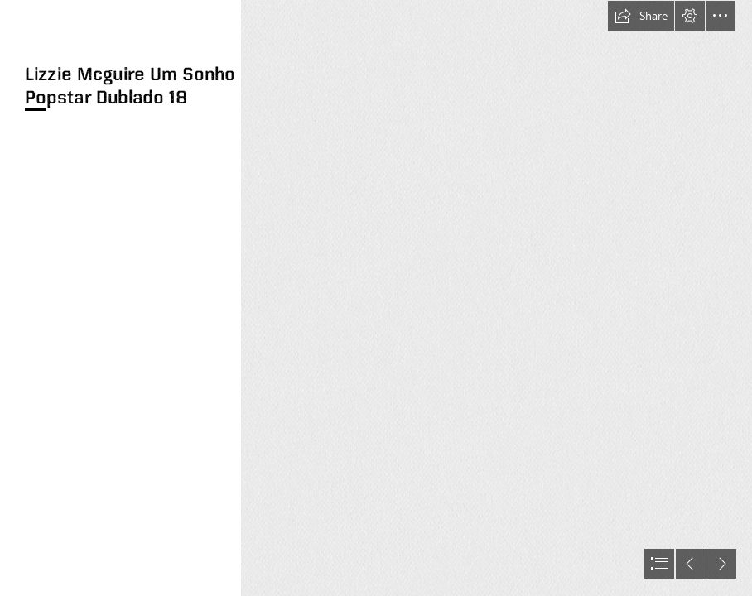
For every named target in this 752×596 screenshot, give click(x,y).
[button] (641, 16)
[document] (376, 298)
